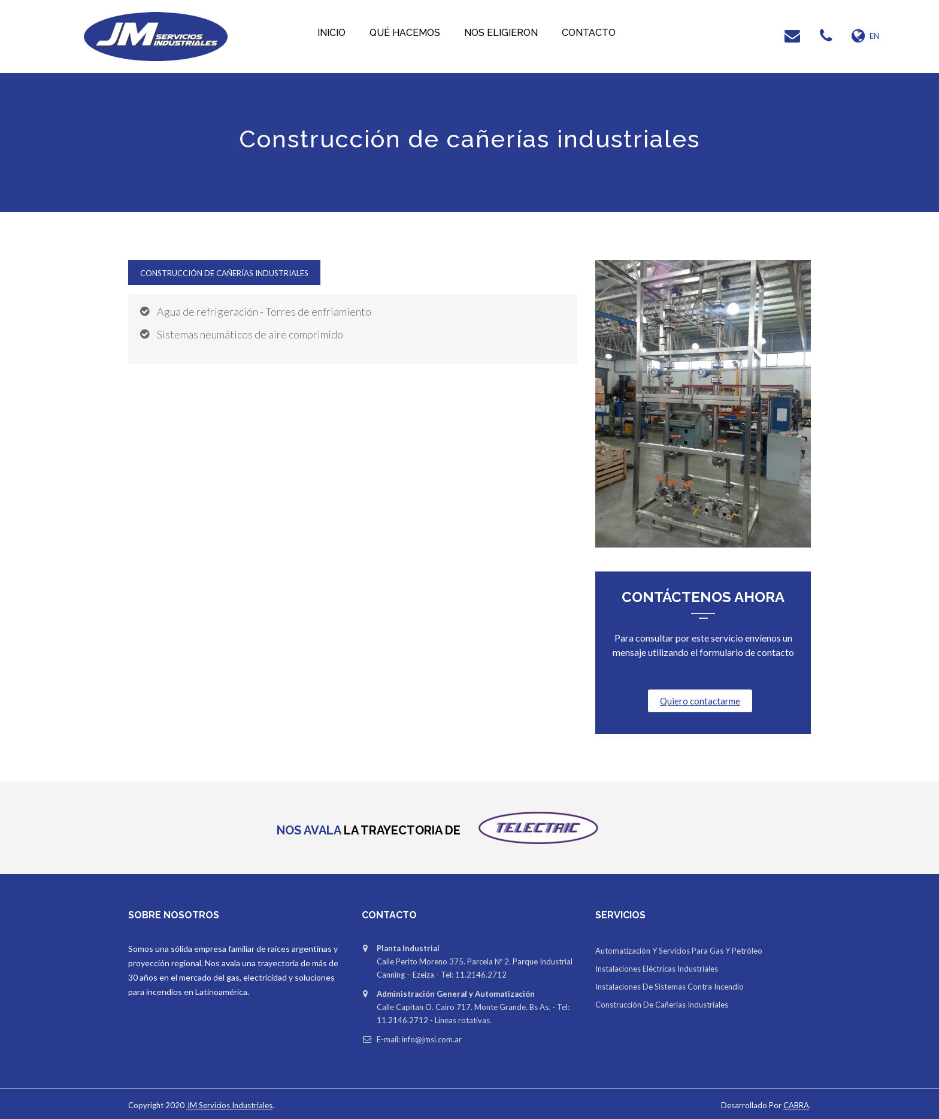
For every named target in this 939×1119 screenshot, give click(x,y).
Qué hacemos (404, 32)
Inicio (331, 32)
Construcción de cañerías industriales (224, 273)
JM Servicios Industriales (229, 1105)
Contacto (589, 32)
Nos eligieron (501, 32)
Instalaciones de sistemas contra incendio (669, 986)
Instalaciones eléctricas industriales (656, 968)
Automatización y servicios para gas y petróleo (678, 950)
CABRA (796, 1105)
